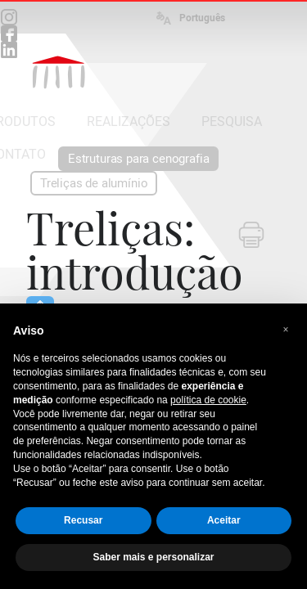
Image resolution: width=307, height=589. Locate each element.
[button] (286, 330)
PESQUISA (231, 121)
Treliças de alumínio (93, 183)
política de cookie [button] (208, 400)
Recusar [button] (83, 520)
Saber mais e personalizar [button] (153, 557)
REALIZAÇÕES (128, 121)
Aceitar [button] (224, 520)
